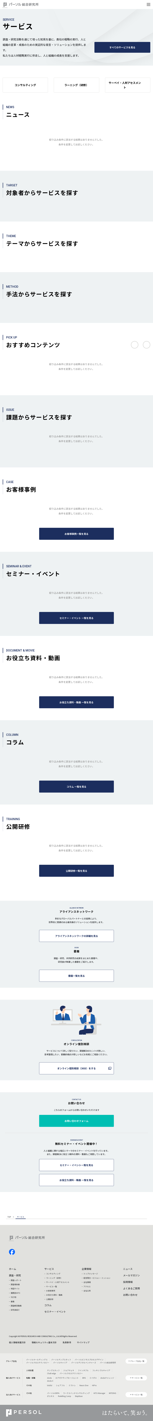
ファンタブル (83, 1370)
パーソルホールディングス (37, 1359)
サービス (49, 1269)
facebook (12, 1252)
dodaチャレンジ (107, 1378)
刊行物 (13, 1297)
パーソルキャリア (60, 1362)
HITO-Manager (99, 1393)
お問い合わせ (130, 1295)
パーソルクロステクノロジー (37, 1362)
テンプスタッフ (53, 1370)
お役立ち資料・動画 (54, 1295)
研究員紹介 (15, 1310)
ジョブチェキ (68, 1370)
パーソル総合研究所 (108, 1362)
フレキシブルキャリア (101, 1370)
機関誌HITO (15, 1293)
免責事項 (67, 1342)
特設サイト (15, 1288)
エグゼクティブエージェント (67, 1378)
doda (49, 1378)
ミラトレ (72, 1385)
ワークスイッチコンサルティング (76, 1393)
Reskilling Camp (64, 1396)
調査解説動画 (16, 1305)
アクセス (87, 1286)
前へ (134, 345)
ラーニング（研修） (54, 1278)
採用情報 (128, 1282)
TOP (9, 1217)
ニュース (128, 1269)
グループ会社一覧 (137, 1361)
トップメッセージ (91, 1273)
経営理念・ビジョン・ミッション (97, 1278)
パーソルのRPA (53, 1393)
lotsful (49, 1385)
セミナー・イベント (55, 1311)
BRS (84, 1378)
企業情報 (86, 1269)
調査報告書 (15, 1284)
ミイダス (93, 1378)
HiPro (94, 1385)
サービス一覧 (51, 1286)
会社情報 (87, 1282)
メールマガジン (131, 1275)
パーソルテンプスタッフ (61, 1359)
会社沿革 (87, 1290)
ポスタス (50, 1396)
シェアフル (60, 1385)
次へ (146, 345)
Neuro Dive (83, 1385)
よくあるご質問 (131, 1288)
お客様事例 (50, 1290)
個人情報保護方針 (17, 1342)
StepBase (78, 1396)
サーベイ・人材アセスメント (57, 1282)
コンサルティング (53, 1273)
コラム (48, 1305)
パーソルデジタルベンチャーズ (83, 1362)
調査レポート (16, 1280)
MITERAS (112, 1393)
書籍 (12, 1301)
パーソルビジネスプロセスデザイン (89, 1359)
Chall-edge (51, 1373)
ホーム (12, 1269)
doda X (50, 1381)
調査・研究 (15, 1275)
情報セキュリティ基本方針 (44, 1342)
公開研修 (49, 1299)
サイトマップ (83, 1342)
